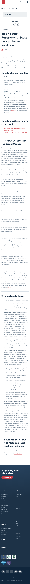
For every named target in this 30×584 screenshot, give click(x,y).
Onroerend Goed (5, 502)
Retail (2, 498)
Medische (3, 507)
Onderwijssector (4, 515)
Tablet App (18, 510)
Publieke (3, 517)
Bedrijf (17, 521)
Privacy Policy (19, 580)
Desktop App (18, 508)
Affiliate (17, 538)
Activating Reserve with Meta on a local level (15, 132)
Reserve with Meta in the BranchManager (14, 128)
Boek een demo (19, 500)
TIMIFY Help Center (5, 550)
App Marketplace (13, 8)
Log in (17, 496)
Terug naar (5, 29)
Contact (17, 498)
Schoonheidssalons (5, 505)
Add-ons (3, 530)
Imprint (2, 580)
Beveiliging (3, 534)
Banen (17, 523)
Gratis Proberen (19, 494)
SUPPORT (3, 8)
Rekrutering (3, 513)
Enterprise (3, 496)
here (9, 287)
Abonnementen (4, 542)
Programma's (18, 536)
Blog (17, 527)
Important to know (8, 130)
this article (13, 110)
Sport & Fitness (4, 511)
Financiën (3, 500)
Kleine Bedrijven (4, 494)
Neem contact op (7, 477)
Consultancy (4, 509)
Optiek (2, 520)
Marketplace (4, 532)
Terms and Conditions (10, 580)
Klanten (17, 525)
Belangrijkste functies (6, 528)
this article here (18, 454)
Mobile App (18, 512)
